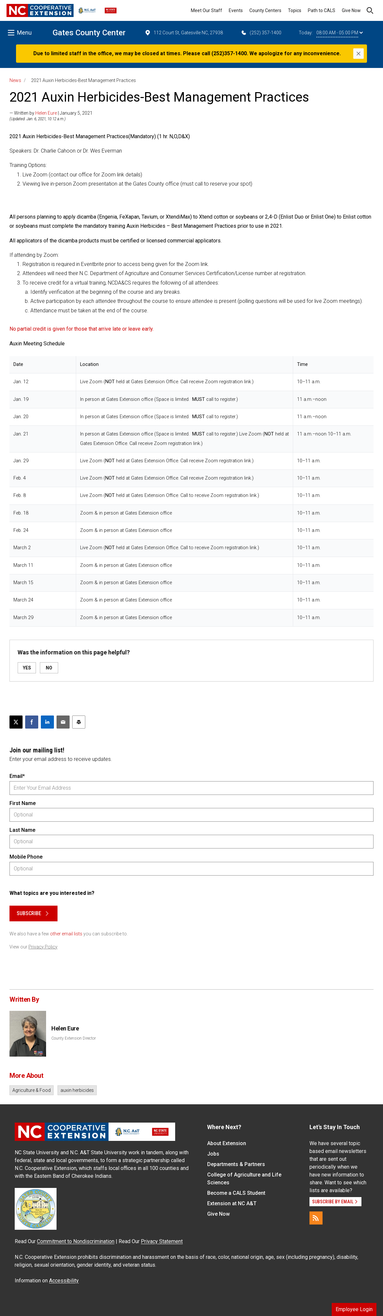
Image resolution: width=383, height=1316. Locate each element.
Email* (17, 776)
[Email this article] (63, 722)
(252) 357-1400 (261, 32)
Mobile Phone (25, 857)
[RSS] (316, 1218)
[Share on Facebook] (31, 722)
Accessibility (64, 1280)
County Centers (265, 10)
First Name (22, 803)
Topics (294, 10)
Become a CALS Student (236, 1193)
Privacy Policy (43, 946)
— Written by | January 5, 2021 (50, 113)
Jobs (213, 1154)
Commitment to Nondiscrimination (75, 1241)
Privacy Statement (162, 1241)
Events (236, 10)
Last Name (22, 830)
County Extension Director (73, 1038)
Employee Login (354, 1309)
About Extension (226, 1143)
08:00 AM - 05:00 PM (339, 32)
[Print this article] (78, 722)
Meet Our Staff (206, 10)
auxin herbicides (77, 1090)
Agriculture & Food (31, 1090)
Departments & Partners (236, 1164)
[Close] (358, 53)
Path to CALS (321, 10)
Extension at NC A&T (232, 1203)
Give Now (351, 10)
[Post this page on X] (16, 722)
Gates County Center (89, 32)
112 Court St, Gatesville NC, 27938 (183, 32)
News (15, 80)
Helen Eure (46, 113)
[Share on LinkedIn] (47, 722)
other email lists (66, 933)
